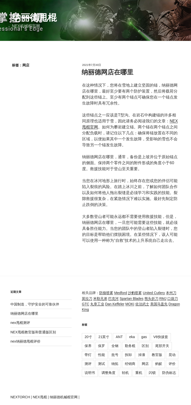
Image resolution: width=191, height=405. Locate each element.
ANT (119, 337)
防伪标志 (169, 373)
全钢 (114, 346)
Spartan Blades (131, 299)
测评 (88, 364)
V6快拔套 (160, 337)
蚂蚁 (158, 364)
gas (144, 337)
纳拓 (114, 364)
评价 (172, 364)
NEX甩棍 (40, 397)
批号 (114, 355)
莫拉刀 (87, 299)
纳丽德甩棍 (34, 17)
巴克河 (113, 299)
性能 (101, 355)
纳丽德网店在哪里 (107, 72)
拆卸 (128, 355)
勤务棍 (130, 346)
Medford (120, 293)
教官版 (157, 355)
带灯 (88, 355)
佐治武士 (142, 304)
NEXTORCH (20, 397)
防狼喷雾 (106, 293)
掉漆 (141, 355)
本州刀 (171, 293)
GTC (85, 304)
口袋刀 (172, 299)
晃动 (172, 355)
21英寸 (103, 337)
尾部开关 (162, 346)
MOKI (129, 304)
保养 (88, 346)
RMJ (162, 299)
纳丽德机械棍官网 (64, 397)
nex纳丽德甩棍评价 (25, 341)
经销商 (130, 364)
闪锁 (152, 373)
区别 (145, 346)
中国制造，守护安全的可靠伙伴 (34, 304)
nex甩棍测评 (20, 323)
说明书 (90, 373)
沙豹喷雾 (135, 293)
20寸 (88, 337)
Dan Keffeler (115, 304)
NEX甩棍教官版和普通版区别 (33, 332)
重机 (138, 373)
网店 (145, 364)
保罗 (101, 346)
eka (132, 337)
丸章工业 (97, 304)
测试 (101, 364)
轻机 (125, 373)
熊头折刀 (151, 299)
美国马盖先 (159, 304)
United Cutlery (154, 293)
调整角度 (108, 373)
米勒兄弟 (100, 299)
